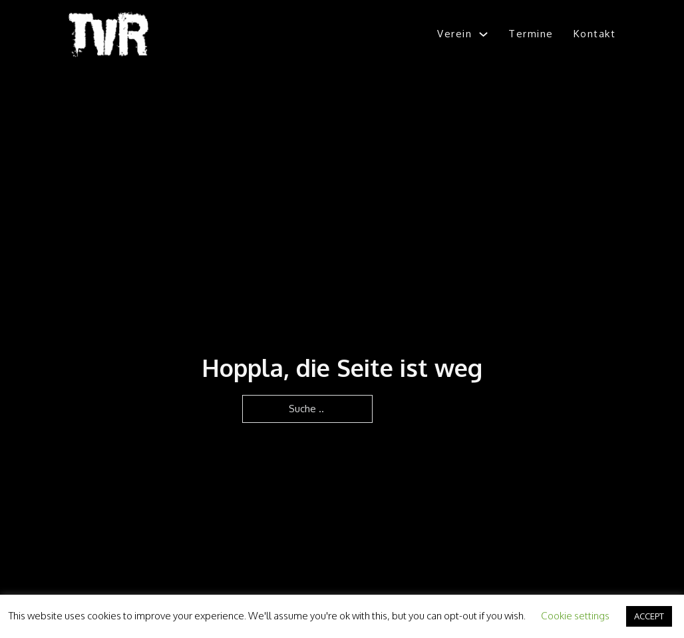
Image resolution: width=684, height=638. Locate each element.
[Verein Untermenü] (483, 34)
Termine (531, 33)
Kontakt (595, 33)
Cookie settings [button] (575, 615)
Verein (454, 33)
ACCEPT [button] (649, 616)
